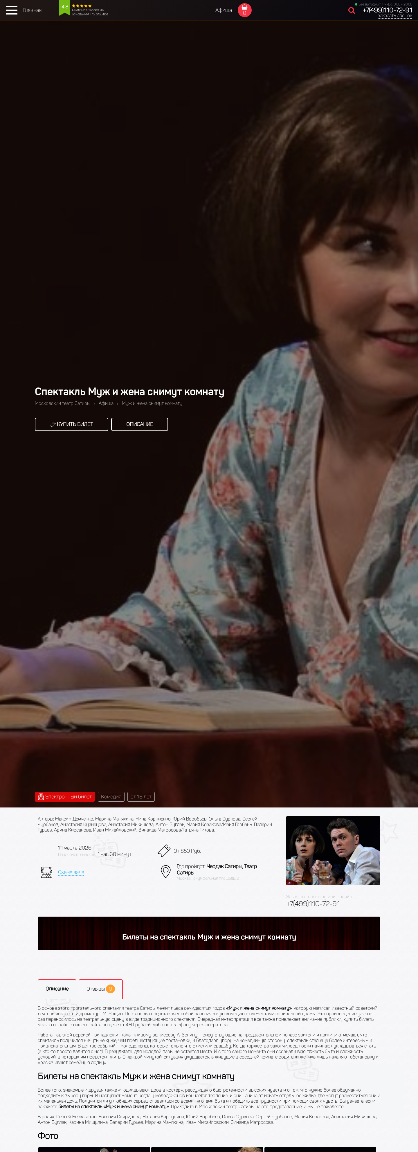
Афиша (223, 10)
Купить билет (71, 424)
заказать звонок (395, 15)
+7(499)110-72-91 (387, 10)
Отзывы (101, 989)
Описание (139, 424)
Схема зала (71, 872)
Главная (32, 10)
